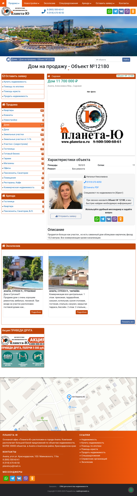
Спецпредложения (68, 3)
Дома (14, 59)
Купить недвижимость (92, 442)
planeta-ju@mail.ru (11, 466)
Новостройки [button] (32, 3)
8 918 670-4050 (92, 182)
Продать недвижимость (93, 452)
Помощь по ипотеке (91, 446)
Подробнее (36, 312)
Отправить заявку (66, 216)
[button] (91, 121)
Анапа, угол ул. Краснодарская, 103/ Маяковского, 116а (31, 456)
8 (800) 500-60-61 (55, 9)
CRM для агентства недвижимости (74, 486)
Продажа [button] (14, 3)
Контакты (124, 3)
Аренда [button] (87, 3)
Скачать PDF (91, 187)
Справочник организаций (94, 459)
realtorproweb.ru (82, 491)
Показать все (128, 322)
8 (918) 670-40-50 (55, 13)
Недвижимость (89, 439)
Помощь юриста (89, 449)
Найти (126, 60)
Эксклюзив (49, 3)
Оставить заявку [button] (105, 3)
